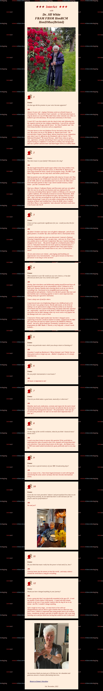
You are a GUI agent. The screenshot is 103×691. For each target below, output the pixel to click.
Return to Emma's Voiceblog (39, 681)
